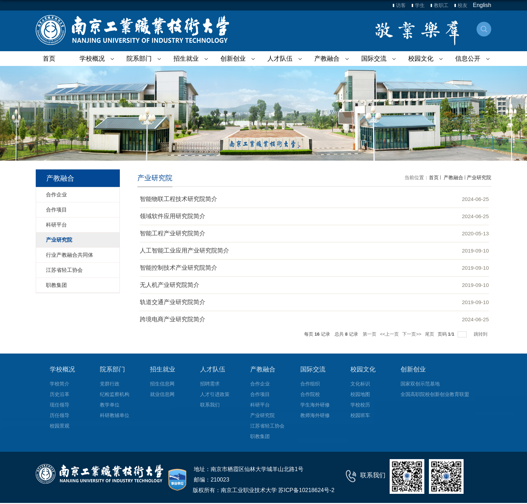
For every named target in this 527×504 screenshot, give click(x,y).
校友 (462, 5)
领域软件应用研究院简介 (172, 216)
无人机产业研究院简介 (169, 285)
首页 (49, 58)
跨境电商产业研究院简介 (172, 319)
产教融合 (452, 177)
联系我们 (372, 475)
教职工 (441, 5)
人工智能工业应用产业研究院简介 (184, 250)
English (482, 5)
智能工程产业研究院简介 (172, 233)
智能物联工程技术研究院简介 (178, 199)
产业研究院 (479, 177)
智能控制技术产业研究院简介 (178, 267)
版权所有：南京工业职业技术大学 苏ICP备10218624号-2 (264, 490)
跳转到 (481, 334)
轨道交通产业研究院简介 (172, 302)
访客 (401, 5)
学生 (420, 5)
